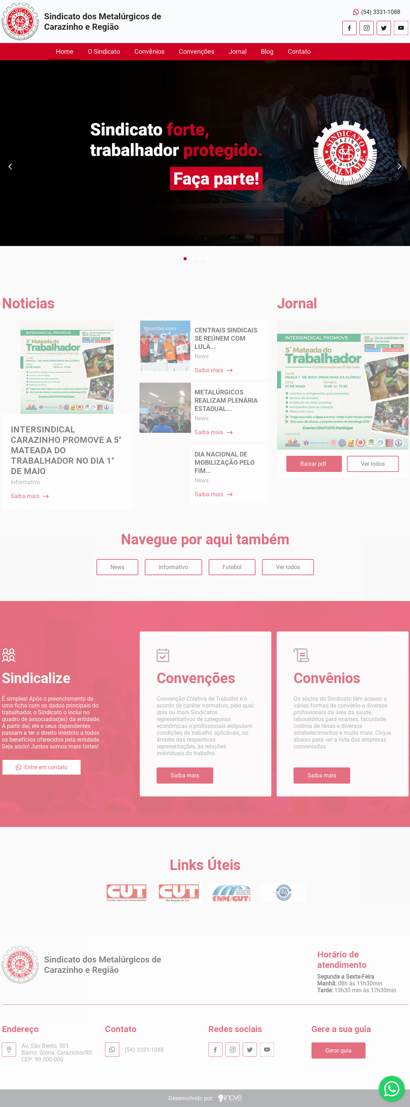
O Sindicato (104, 51)
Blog (267, 51)
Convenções (196, 51)
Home (64, 51)
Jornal (238, 51)
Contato (299, 51)
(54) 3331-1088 (376, 12)
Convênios (149, 51)
